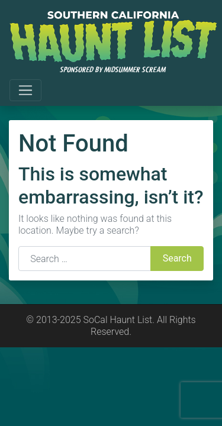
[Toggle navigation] (25, 90)
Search (177, 258)
